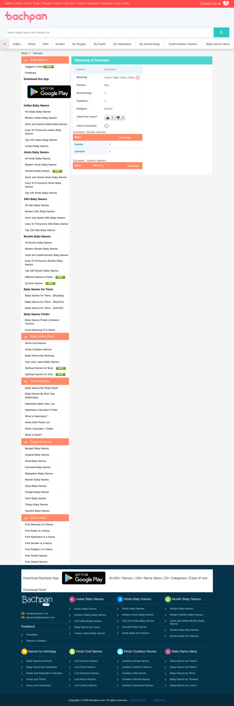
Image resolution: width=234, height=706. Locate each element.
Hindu (32, 44)
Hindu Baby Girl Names (135, 633)
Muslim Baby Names (182, 608)
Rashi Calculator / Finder (39, 428)
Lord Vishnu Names (85, 685)
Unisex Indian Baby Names (89, 633)
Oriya (118, 3)
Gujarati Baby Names (37, 454)
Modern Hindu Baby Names (40, 164)
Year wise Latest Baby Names (42, 361)
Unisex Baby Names (36, 146)
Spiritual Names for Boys (45, 368)
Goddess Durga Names (135, 660)
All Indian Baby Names (38, 111)
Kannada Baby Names (38, 467)
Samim (78, 144)
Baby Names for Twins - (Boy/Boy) (44, 295)
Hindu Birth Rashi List (37, 422)
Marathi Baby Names (37, 479)
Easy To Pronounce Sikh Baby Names (46, 223)
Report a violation (36, 640)
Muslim (60, 44)
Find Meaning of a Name (39, 524)
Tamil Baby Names (35, 498)
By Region (79, 44)
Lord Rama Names (85, 679)
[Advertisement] (121, 17)
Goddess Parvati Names (136, 679)
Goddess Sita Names (134, 673)
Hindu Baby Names (133, 608)
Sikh (45, 44)
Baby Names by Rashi (39, 660)
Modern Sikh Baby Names (40, 211)
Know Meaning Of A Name (40, 329)
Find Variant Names (36, 561)
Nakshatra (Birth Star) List (40, 403)
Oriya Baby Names (35, 485)
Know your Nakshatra (38, 685)
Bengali (47, 3)
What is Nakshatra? (36, 416)
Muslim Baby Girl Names (184, 636)
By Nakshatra (122, 44)
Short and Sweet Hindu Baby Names (46, 177)
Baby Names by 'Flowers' (184, 679)
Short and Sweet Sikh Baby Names (45, 217)
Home (24, 53)
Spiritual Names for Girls (45, 374)
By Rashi (100, 44)
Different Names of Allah (45, 277)
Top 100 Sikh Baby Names (40, 230)
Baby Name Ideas (218, 44)
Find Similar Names (36, 555)
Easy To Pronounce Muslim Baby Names (44, 262)
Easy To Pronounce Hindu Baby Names (43, 184)
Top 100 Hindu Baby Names (41, 192)
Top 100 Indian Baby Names (41, 139)
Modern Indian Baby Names (41, 117)
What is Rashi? (33, 434)
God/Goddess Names (183, 44)
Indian (17, 44)
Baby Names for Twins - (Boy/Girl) (44, 301)
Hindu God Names (35, 343)
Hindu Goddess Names (38, 349)
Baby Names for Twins (87, 627)
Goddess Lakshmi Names (137, 667)
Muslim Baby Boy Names (184, 629)
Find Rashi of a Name (37, 530)
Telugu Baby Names (36, 504)
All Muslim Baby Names (38, 242)
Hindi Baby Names (35, 461)
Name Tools (35, 518)
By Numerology (150, 44)
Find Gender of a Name (38, 543)
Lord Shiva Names (84, 667)
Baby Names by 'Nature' (183, 660)
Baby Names (35, 60)
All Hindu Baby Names (38, 158)
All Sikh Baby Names (37, 205)
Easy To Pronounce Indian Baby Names (43, 132)
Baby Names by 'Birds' (183, 673)
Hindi (18, 3)
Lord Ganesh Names (86, 660)
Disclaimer (159, 700)
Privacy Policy (138, 700)
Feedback (30, 72)
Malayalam (94, 3)
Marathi (69, 3)
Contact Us (210, 4)
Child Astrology (37, 381)
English (9, 3)
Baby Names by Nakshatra (41, 667)
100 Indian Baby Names (88, 621)
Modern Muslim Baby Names (41, 248)
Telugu (36, 3)
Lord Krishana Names (86, 673)
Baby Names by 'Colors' (183, 685)
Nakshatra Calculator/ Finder (41, 409)
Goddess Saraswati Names (137, 685)
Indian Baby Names (85, 608)
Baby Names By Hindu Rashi (41, 387)
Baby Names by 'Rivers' (183, 667)
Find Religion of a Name (38, 549)
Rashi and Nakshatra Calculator (44, 673)
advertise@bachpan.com (26, 617)
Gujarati (58, 3)
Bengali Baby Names (37, 448)
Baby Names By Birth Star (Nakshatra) (40, 395)
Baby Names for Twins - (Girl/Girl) (44, 307)
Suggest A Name (39, 66)
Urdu (126, 3)
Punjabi (81, 3)
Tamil (27, 3)
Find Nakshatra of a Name (40, 536)
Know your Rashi (36, 679)
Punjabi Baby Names (37, 492)
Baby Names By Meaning (39, 355)
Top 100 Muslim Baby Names (41, 270)
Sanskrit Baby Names (43, 171)
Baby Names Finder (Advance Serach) (42, 322)
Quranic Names (40, 283)
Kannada (107, 3)
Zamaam (37, 53)
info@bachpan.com (26, 613)
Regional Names (38, 442)
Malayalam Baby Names (39, 473)
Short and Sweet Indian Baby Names (46, 124)
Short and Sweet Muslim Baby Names (46, 255)
